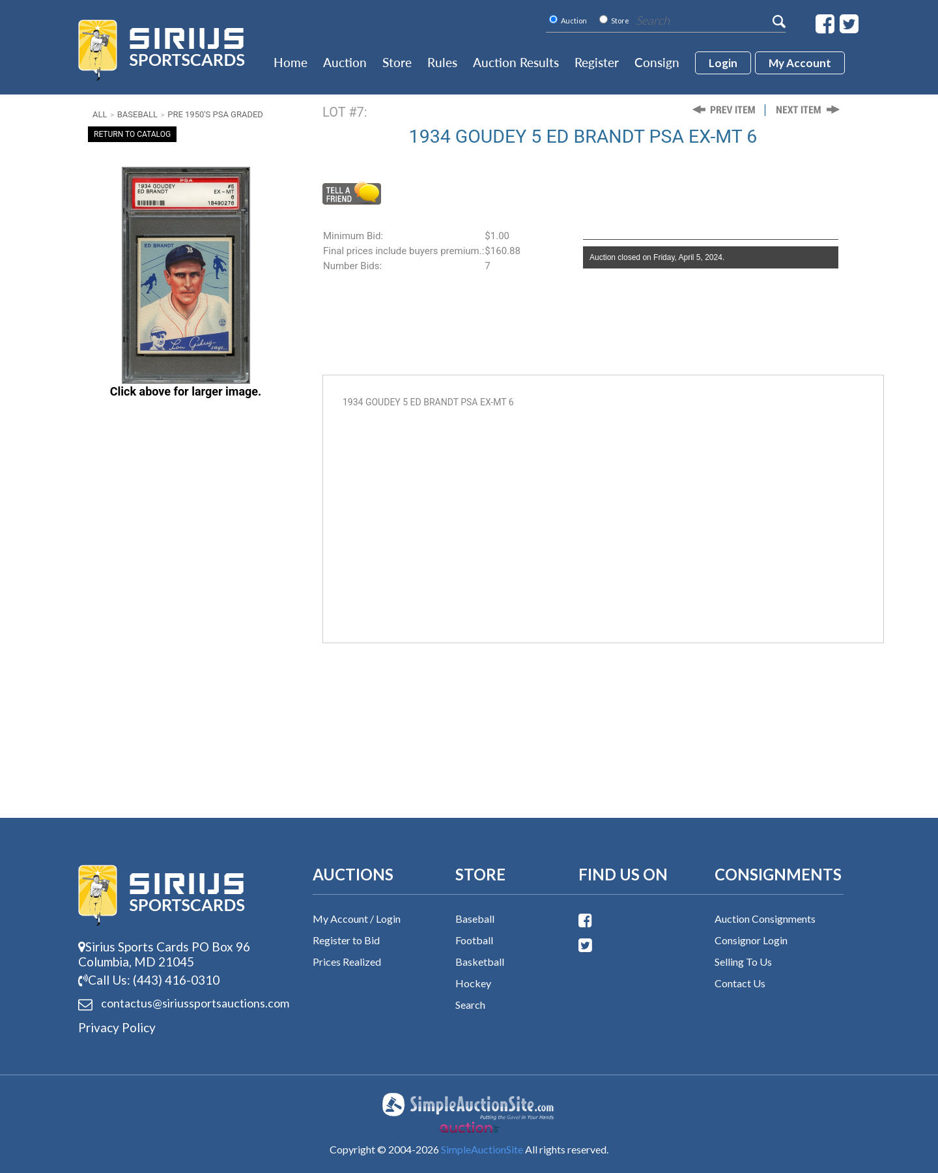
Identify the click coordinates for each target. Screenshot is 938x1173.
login (723, 63)
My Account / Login (357, 918)
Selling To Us (743, 961)
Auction (345, 62)
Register (597, 62)
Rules (442, 62)
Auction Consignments (765, 918)
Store (397, 62)
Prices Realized (347, 961)
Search (470, 1004)
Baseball (137, 114)
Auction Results (516, 62)
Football (474, 940)
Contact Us (740, 983)
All (99, 114)
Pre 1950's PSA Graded (215, 114)
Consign (656, 62)
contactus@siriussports (179, 1003)
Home (290, 62)
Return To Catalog (132, 134)
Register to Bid (346, 940)
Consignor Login (751, 940)
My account (800, 63)
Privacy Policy (117, 1027)
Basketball (479, 961)
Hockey (473, 983)
